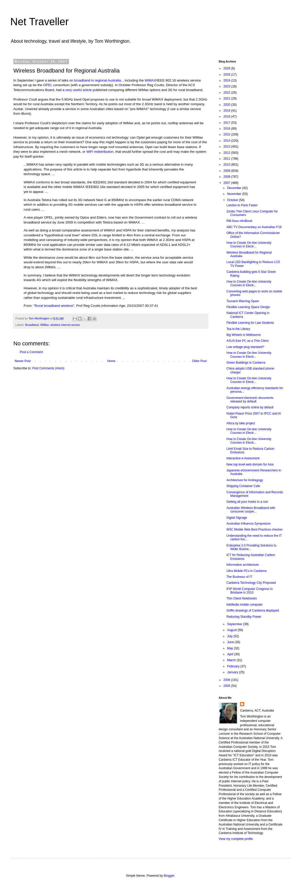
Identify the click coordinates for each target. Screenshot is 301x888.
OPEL (47, 85)
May (230, 648)
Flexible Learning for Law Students (250, 323)
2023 (227, 86)
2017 (227, 122)
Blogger (169, 875)
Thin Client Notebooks (241, 598)
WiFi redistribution (100, 152)
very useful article (78, 90)
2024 (227, 80)
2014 (227, 140)
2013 (227, 146)
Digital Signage (236, 517)
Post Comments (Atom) (48, 368)
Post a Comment (31, 352)
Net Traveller (39, 21)
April (230, 654)
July (230, 636)
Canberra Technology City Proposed (251, 583)
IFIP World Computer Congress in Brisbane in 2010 (249, 590)
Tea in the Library (238, 329)
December (234, 188)
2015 (227, 134)
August (232, 630)
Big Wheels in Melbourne (243, 335)
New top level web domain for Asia (249, 464)
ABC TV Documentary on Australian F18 (254, 227)
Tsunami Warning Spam (242, 301)
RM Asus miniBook (239, 221)
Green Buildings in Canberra (245, 362)
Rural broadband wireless (54, 306)
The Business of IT (239, 577)
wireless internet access (65, 324)
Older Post (199, 361)
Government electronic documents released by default (249, 399)
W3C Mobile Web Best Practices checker (254, 529)
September (235, 624)
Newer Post (23, 361)
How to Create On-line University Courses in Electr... (248, 244)
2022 (227, 92)
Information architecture (242, 565)
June (231, 642)
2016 (227, 128)
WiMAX (150, 80)
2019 (227, 110)
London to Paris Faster (242, 205)
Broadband (32, 324)
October (233, 200)
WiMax (44, 324)
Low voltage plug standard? (245, 347)
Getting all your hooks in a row (247, 502)
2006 (227, 680)
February (233, 666)
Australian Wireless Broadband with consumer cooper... (250, 509)
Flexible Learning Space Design (248, 307)
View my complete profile (236, 839)
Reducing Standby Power (243, 616)
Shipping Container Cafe (243, 486)
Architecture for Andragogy (244, 480)
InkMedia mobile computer (244, 604)
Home (111, 361)
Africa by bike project (240, 423)
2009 (227, 171)
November (234, 194)
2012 (227, 153)
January (233, 672)
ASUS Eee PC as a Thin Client (247, 341)
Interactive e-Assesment (243, 458)
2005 (227, 686)
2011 (227, 158)
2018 (227, 116)
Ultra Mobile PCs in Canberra (246, 571)
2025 (227, 74)
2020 (227, 104)
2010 (227, 164)
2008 (227, 176)
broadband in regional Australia (97, 80)
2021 (227, 98)
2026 (227, 68)
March (232, 660)
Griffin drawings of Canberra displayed (252, 610)
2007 (227, 183)
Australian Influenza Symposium (248, 523)
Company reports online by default (249, 407)
